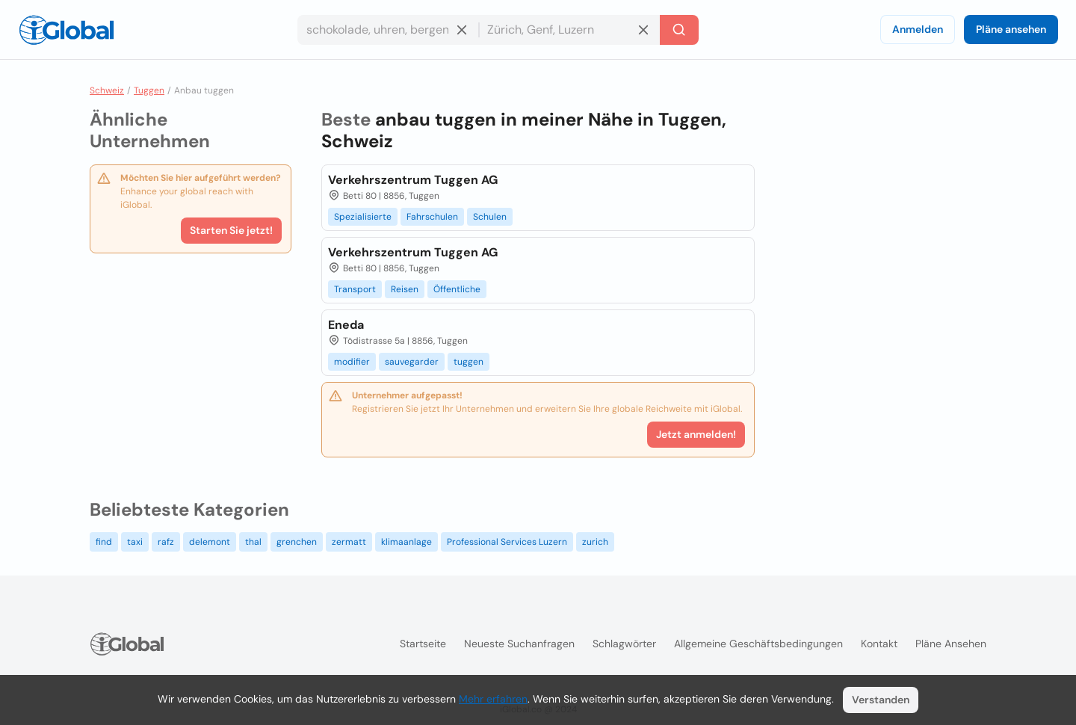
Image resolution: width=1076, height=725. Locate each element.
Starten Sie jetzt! (231, 230)
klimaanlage (406, 542)
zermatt (349, 542)
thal (253, 542)
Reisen (404, 289)
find (104, 542)
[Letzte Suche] (679, 30)
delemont (209, 542)
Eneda (346, 325)
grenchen (296, 542)
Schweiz (107, 90)
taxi (135, 542)
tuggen (468, 362)
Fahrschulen (432, 217)
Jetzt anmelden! (696, 434)
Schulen (490, 217)
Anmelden (917, 29)
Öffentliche (456, 289)
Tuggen (149, 90)
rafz (166, 542)
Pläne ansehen (1011, 29)
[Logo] (66, 30)
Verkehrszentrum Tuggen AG (413, 180)
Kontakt (879, 643)
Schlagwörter (624, 643)
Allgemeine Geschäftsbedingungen (758, 643)
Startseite (423, 643)
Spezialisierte (363, 217)
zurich (595, 542)
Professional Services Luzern (507, 542)
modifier (352, 362)
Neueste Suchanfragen (519, 643)
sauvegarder (412, 362)
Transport (355, 289)
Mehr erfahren (493, 699)
